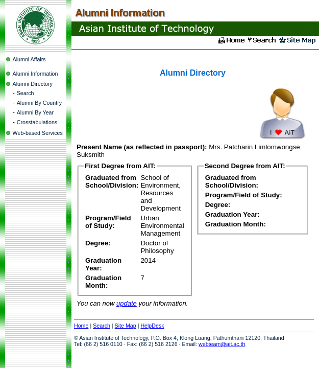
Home (81, 326)
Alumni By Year (35, 112)
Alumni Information (35, 74)
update (126, 303)
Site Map (125, 326)
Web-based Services (38, 133)
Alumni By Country (39, 103)
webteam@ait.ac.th (222, 344)
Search (25, 93)
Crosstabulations (37, 122)
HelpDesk (152, 326)
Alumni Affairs (29, 59)
